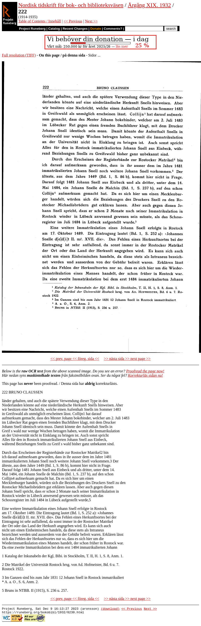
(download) (110, 609)
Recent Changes (75, 28)
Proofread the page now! (145, 371)
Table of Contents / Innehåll (39, 21)
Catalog (54, 28)
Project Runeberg (32, 28)
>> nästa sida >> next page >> (127, 359)
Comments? (113, 28)
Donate (95, 28)
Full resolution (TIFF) (19, 55)
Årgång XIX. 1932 (149, 5)
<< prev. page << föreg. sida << (74, 359)
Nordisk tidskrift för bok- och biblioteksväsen (70, 5)
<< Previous (73, 21)
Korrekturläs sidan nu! (145, 375)
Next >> (91, 21)
